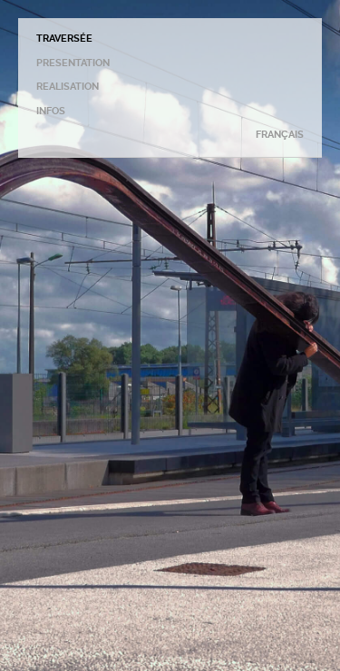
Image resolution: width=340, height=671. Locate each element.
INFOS (50, 111)
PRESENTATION (73, 63)
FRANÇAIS (280, 135)
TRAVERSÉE (64, 38)
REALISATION (67, 86)
